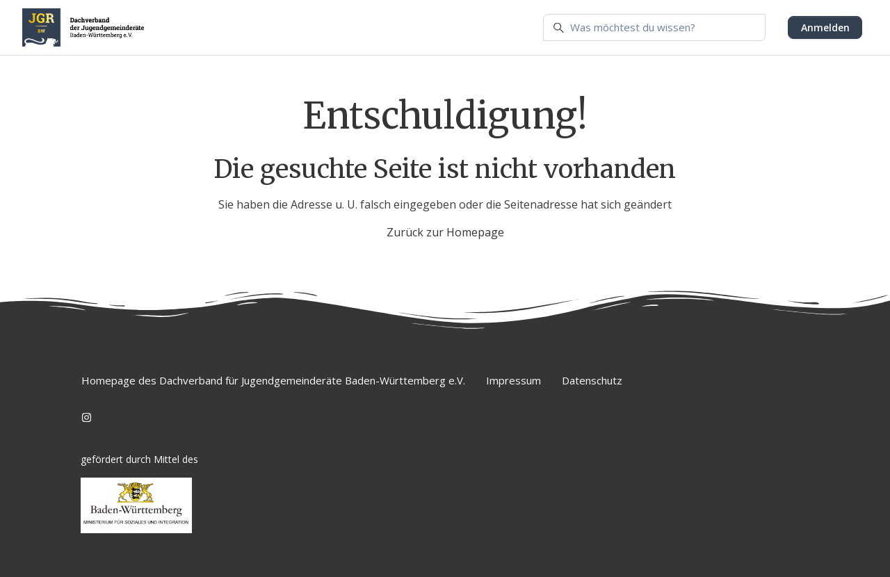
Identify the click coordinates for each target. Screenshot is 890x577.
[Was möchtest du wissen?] (654, 28)
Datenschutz (592, 380)
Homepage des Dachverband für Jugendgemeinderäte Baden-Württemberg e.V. (273, 380)
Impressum (513, 380)
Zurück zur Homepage (445, 232)
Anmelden (825, 27)
